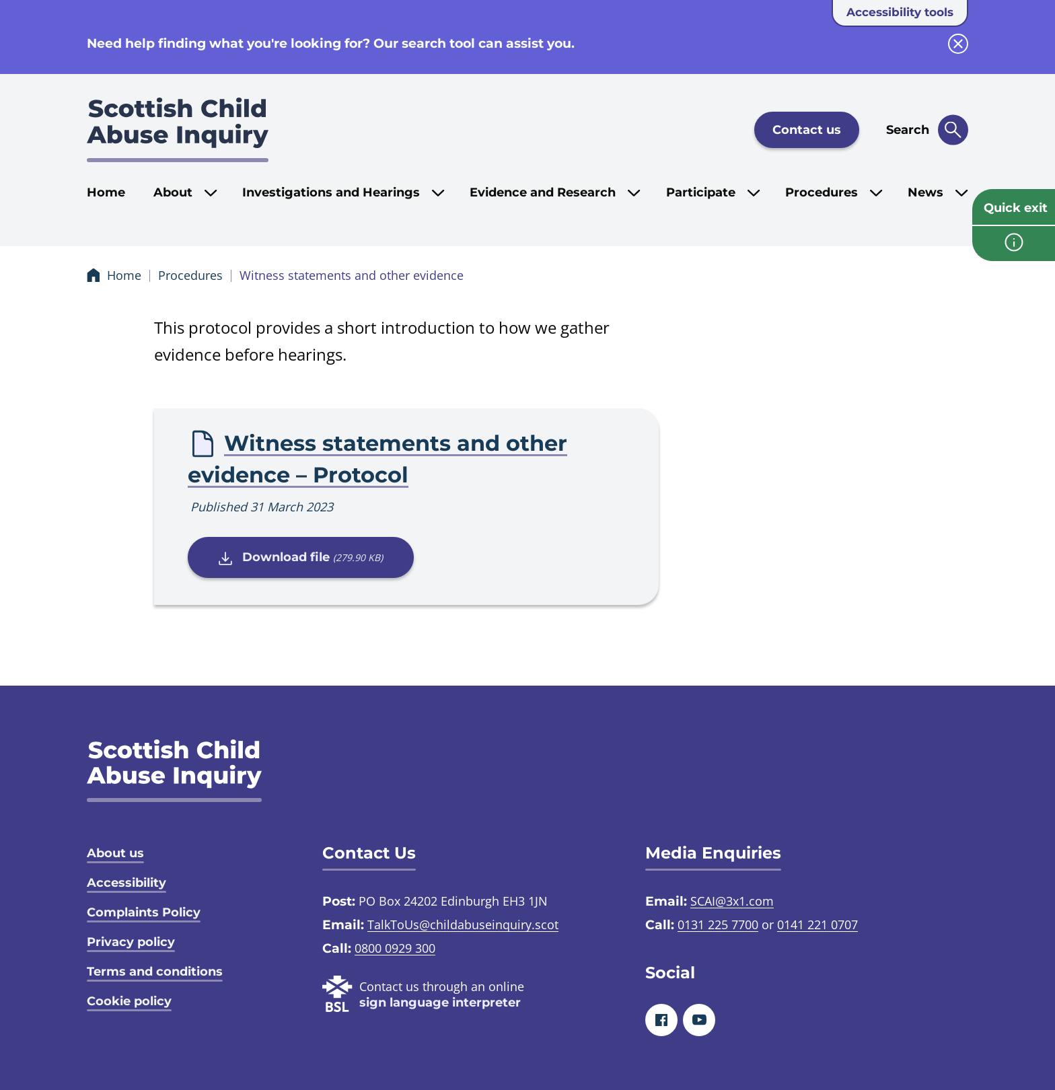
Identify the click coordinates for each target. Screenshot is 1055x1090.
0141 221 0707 (817, 924)
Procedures (190, 275)
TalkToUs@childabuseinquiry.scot (462, 924)
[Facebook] (661, 1020)
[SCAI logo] (174, 770)
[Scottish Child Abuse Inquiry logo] (177, 130)
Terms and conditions (155, 971)
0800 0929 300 (395, 948)
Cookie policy (129, 1001)
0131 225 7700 (718, 924)
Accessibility (126, 882)
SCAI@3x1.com (732, 901)
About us (115, 853)
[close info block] (958, 44)
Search (907, 129)
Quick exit (1016, 208)
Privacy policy (131, 942)
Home (106, 192)
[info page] (1013, 243)
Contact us (806, 129)
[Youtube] (699, 1020)
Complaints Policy (144, 912)
